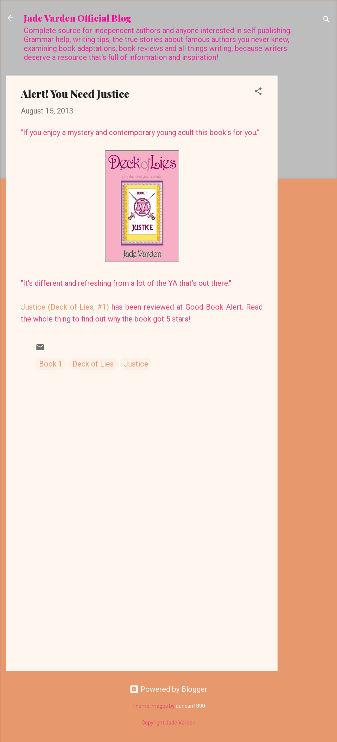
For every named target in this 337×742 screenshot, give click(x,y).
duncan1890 (190, 706)
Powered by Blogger (168, 689)
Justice (136, 363)
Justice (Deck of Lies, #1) (65, 307)
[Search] (326, 20)
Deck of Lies (93, 363)
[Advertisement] (307, 187)
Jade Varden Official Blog (77, 18)
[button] (258, 92)
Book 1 (50, 363)
